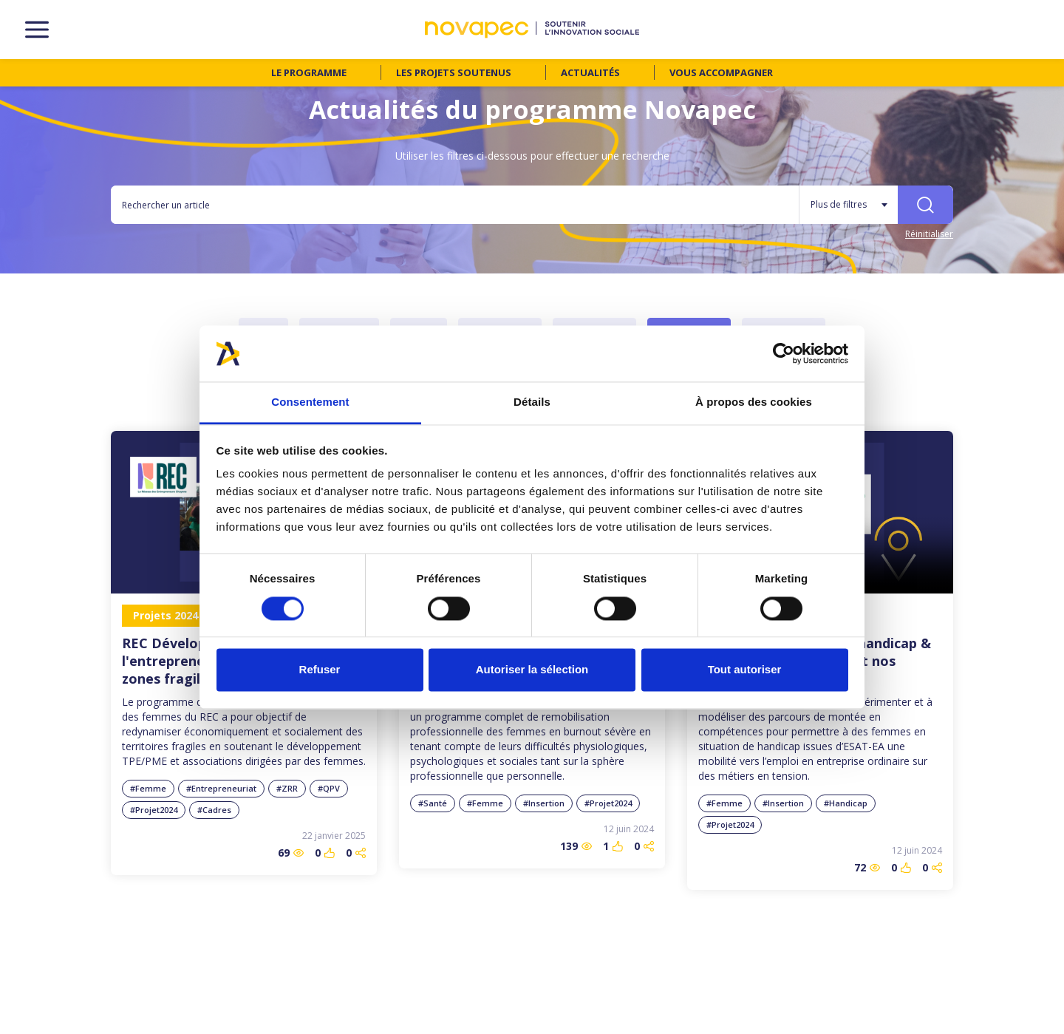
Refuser (320, 670)
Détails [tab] (532, 402)
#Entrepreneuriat (221, 788)
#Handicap (845, 803)
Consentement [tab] (310, 402)
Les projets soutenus (453, 72)
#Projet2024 (153, 809)
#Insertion (544, 803)
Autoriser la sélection (532, 670)
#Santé (432, 803)
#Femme (148, 788)
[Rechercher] (925, 205)
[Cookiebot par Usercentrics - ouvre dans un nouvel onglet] (783, 353)
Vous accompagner (721, 72)
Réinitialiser (929, 234)
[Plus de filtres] (848, 205)
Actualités (590, 72)
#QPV (329, 788)
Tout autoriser (745, 670)
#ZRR (287, 788)
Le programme (309, 72)
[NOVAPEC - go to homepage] (532, 29)
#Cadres (214, 809)
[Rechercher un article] (455, 205)
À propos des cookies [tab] (753, 402)
